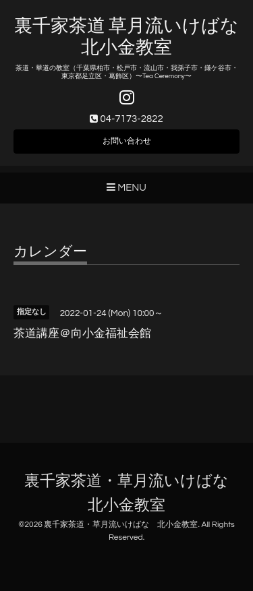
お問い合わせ (127, 141)
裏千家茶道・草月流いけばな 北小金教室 (121, 524)
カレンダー (50, 252)
